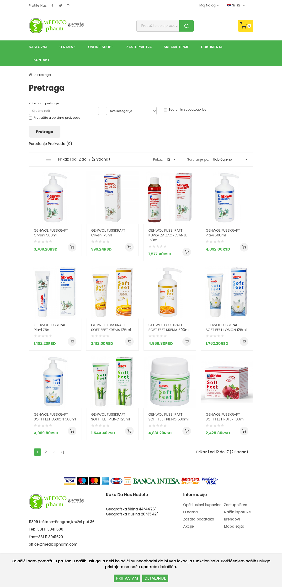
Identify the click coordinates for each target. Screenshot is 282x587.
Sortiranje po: (198, 159)
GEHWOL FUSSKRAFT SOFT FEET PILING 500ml (169, 417)
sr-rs (236, 5)
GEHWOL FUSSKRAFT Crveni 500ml (51, 233)
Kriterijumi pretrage (44, 103)
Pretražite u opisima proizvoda (54, 118)
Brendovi (232, 519)
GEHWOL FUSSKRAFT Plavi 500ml (223, 233)
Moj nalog (209, 5)
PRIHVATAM (127, 578)
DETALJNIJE (155, 578)
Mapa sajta (234, 526)
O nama (190, 511)
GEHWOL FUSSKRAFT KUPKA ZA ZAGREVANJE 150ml (168, 235)
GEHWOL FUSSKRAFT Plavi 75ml (51, 327)
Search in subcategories (185, 109)
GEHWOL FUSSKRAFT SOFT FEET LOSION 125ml (226, 327)
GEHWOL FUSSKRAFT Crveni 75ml (108, 233)
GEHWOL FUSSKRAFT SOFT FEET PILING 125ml (110, 417)
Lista (48, 159)
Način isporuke (237, 511)
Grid (38, 159)
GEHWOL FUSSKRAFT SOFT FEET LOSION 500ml (55, 417)
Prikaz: (158, 159)
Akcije (188, 526)
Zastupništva (235, 504)
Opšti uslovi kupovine (202, 504)
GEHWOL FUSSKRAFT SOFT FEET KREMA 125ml (111, 327)
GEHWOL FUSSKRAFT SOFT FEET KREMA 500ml (169, 327)
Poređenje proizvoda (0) (50, 143)
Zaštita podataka (198, 519)
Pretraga (44, 75)
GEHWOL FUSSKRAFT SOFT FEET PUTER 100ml (225, 417)
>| (62, 452)
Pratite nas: (38, 5)
